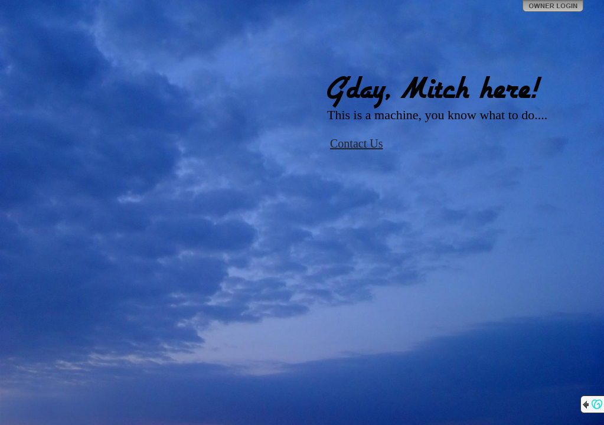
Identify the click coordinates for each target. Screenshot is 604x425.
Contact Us (356, 143)
